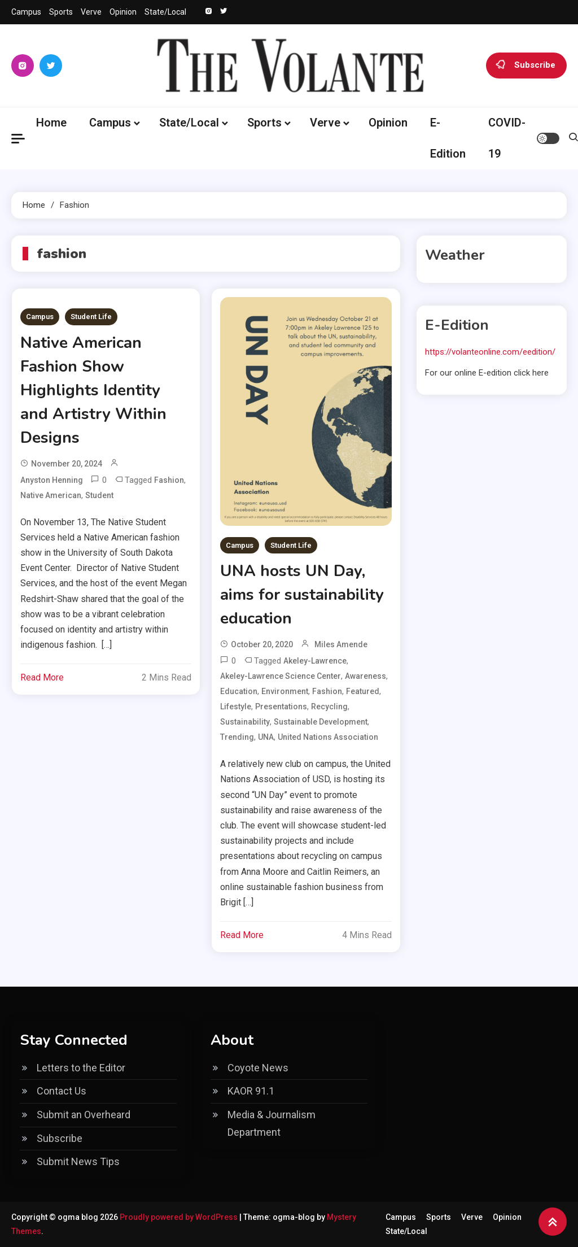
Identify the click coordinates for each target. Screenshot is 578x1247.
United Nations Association (328, 737)
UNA (266, 737)
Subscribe (526, 65)
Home (51, 122)
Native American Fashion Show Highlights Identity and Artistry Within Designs (93, 390)
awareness (365, 676)
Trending (237, 737)
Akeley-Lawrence (315, 660)
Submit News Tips (78, 1161)
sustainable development (320, 721)
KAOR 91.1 (250, 1091)
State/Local (165, 11)
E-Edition (448, 138)
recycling (329, 706)
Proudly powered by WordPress (179, 1217)
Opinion (123, 11)
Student (99, 495)
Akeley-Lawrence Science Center (280, 676)
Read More (42, 677)
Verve (91, 11)
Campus (26, 11)
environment (284, 691)
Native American (50, 495)
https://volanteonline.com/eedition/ (490, 352)
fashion (169, 480)
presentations (281, 706)
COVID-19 (507, 138)
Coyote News (257, 1068)
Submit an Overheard (83, 1114)
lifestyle (235, 706)
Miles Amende (340, 644)
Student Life (91, 316)
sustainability (245, 721)
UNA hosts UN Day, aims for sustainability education (302, 594)
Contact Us (61, 1091)
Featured (362, 691)
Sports (61, 11)
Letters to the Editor (81, 1068)
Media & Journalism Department (271, 1123)
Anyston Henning (51, 480)
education (238, 691)
